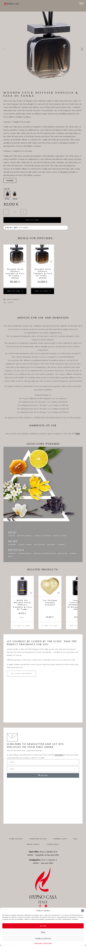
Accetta (43, 926)
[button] (82, 910)
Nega (43, 932)
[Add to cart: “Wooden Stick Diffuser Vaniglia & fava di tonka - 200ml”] (42, 291)
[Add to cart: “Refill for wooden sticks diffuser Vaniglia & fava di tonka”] (22, 625)
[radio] (7, 194)
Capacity (6, 189)
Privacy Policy (48, 943)
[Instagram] (46, 906)
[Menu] (81, 3)
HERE (78, 433)
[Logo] (12, 3)
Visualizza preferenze (43, 938)
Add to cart (32, 220)
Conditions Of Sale (38, 839)
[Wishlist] (23, 262)
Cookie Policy (38, 943)
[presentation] (4, 49)
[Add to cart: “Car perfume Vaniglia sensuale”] (49, 625)
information (59, 755)
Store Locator (15, 839)
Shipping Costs (60, 839)
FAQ (75, 839)
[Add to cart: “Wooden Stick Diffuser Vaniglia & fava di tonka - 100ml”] (14, 291)
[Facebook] (40, 906)
